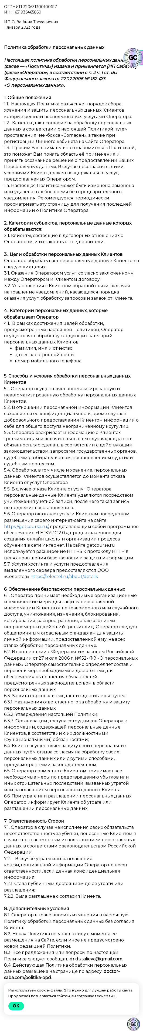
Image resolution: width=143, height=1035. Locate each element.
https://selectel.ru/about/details (64, 576)
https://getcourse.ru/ (26, 526)
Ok (16, 1006)
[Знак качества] (133, 1024)
